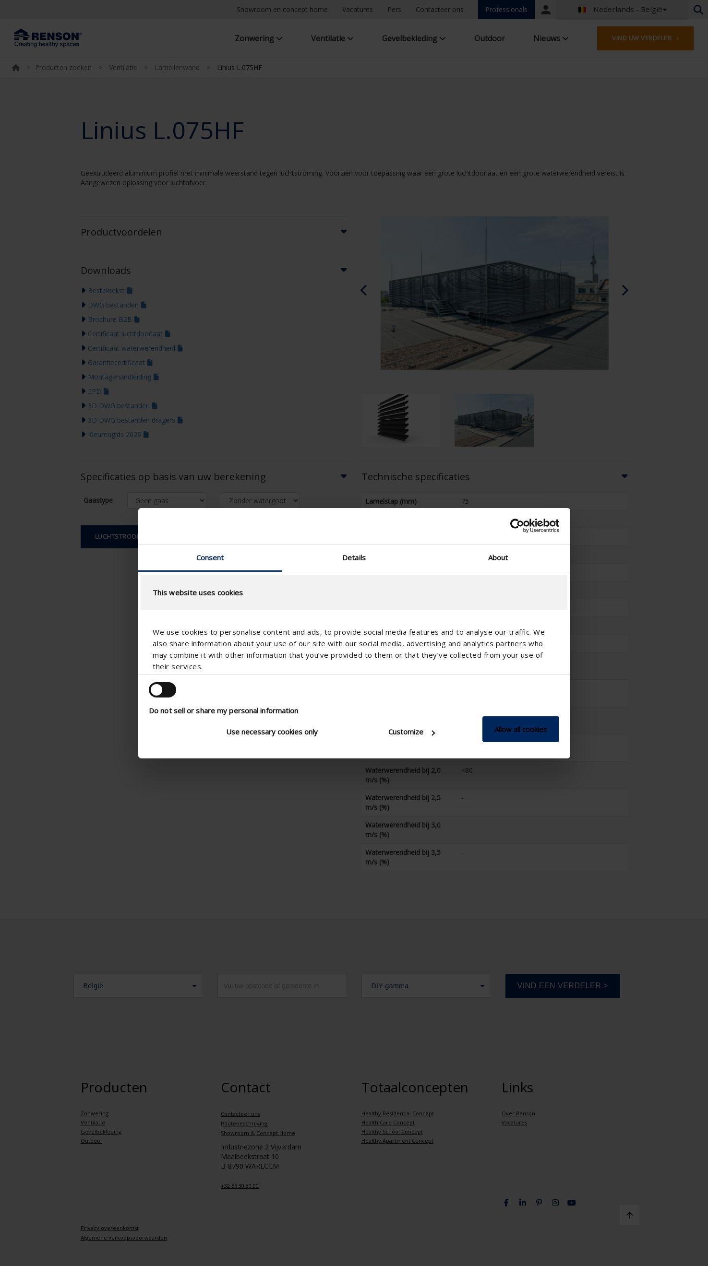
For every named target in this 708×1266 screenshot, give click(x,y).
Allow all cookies (520, 729)
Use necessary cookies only (272, 731)
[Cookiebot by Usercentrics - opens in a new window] (517, 526)
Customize (411, 731)
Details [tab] (354, 557)
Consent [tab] (210, 557)
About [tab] (498, 557)
